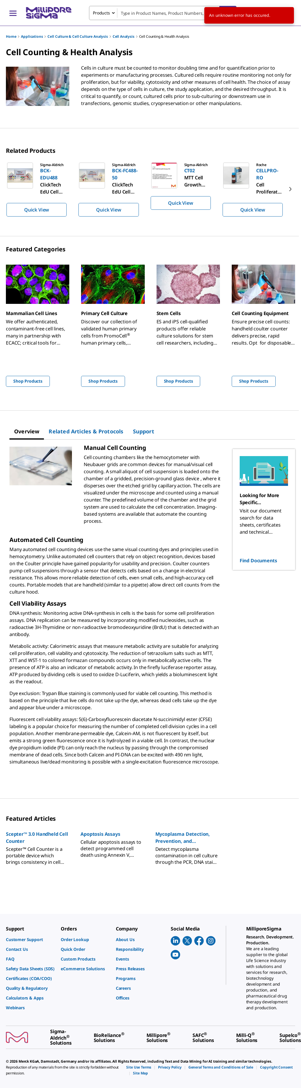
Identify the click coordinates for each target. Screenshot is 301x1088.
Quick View (36, 210)
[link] (30, 939)
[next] (290, 189)
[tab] (26, 431)
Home (11, 36)
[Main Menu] (13, 13)
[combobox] (162, 13)
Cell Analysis (123, 36)
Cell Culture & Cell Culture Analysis (77, 36)
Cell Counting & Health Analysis (164, 36)
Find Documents (258, 560)
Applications (32, 36)
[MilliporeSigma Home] (48, 13)
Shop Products (27, 381)
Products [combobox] (101, 13)
